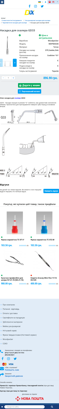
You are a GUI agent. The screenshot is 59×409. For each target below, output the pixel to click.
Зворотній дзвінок (14, 376)
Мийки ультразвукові (11, 326)
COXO (5, 343)
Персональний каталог (31, 91)
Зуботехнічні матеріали (12, 322)
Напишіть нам (12, 370)
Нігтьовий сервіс (10, 330)
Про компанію (9, 305)
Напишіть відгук (51, 191)
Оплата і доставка (10, 313)
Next (15, 63)
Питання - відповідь (11, 309)
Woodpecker (8, 339)
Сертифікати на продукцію (14, 317)
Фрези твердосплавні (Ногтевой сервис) (20, 335)
